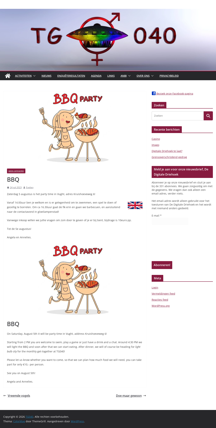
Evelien (29, 187)
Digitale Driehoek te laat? (167, 151)
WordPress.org (161, 305)
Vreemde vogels (16, 396)
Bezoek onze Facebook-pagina (172, 93)
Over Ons (143, 75)
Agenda (96, 75)
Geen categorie (16, 171)
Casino (156, 139)
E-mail (157, 215)
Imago (155, 145)
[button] (34, 75)
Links (111, 75)
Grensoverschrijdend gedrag (169, 157)
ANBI (124, 75)
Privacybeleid (169, 75)
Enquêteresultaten (71, 75)
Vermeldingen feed (163, 293)
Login (155, 287)
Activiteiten (23, 75)
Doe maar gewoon (131, 396)
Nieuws (46, 75)
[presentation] (167, 244)
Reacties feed (160, 299)
